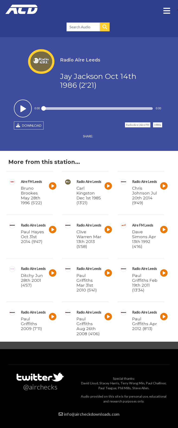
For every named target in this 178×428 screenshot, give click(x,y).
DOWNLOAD (28, 125)
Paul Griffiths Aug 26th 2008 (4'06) (88, 326)
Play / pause (22, 108)
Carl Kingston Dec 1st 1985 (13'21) (88, 195)
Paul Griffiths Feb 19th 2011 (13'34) (144, 282)
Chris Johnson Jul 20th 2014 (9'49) (144, 195)
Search (105, 27)
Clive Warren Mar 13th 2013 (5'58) (88, 239)
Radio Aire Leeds (88, 182)
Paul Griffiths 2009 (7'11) (31, 323)
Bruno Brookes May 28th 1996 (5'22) (31, 195)
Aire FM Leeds (31, 182)
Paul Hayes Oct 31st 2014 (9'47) (32, 236)
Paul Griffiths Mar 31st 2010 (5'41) (86, 282)
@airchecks (40, 387)
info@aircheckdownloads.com (91, 414)
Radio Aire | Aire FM (137, 124)
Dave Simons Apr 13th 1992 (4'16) (144, 239)
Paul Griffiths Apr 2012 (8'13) (144, 323)
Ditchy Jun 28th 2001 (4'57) (32, 280)
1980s (157, 124)
